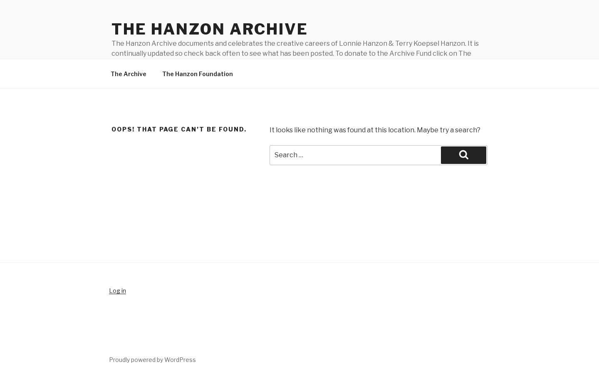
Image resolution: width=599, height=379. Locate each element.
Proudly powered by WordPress (152, 359)
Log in (117, 290)
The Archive (128, 73)
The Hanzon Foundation (197, 73)
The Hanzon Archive (209, 29)
